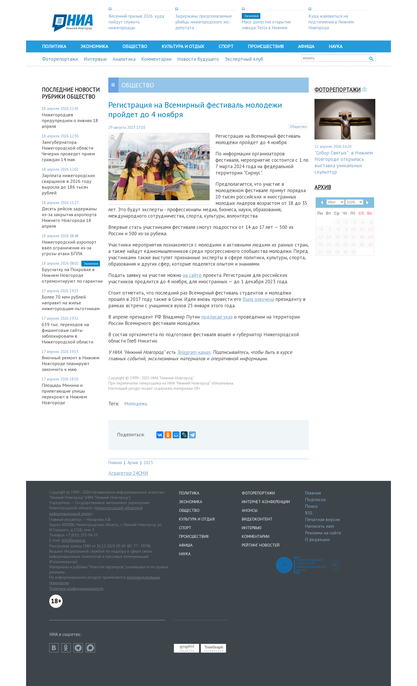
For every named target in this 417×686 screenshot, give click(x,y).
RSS (308, 513)
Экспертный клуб (244, 59)
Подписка (315, 499)
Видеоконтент (257, 519)
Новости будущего (198, 59)
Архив (132, 462)
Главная (115, 462)
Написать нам (319, 526)
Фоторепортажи (60, 59)
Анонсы (249, 510)
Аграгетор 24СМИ (128, 473)
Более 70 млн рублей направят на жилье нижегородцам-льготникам (71, 302)
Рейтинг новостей (260, 545)
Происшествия (266, 46)
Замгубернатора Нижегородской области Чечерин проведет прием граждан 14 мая (68, 150)
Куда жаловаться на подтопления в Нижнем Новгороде (331, 21)
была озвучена (258, 299)
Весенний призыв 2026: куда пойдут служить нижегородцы (136, 21)
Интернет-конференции (266, 501)
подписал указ (217, 317)
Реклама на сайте (323, 533)
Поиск (311, 506)
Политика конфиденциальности (76, 588)
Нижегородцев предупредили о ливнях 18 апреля (70, 120)
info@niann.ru (73, 540)
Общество (134, 46)
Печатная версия (322, 519)
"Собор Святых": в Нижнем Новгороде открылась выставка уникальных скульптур (343, 162)
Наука (335, 46)
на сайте (192, 275)
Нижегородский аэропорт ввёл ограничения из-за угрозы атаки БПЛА (69, 247)
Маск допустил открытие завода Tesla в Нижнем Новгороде (266, 27)
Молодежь (135, 403)
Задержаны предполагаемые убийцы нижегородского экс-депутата (203, 21)
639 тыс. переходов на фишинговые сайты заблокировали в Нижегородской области (67, 333)
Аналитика (124, 59)
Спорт (226, 46)
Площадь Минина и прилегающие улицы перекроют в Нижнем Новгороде (64, 393)
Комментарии (156, 59)
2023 (148, 462)
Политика (54, 46)
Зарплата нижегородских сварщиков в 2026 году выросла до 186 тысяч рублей (68, 184)
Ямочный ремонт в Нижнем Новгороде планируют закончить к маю (70, 363)
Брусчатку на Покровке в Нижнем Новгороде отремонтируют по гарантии (72, 275)
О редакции (317, 539)
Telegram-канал (193, 352)
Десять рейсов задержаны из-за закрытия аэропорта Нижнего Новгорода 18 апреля (69, 217)
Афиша (306, 46)
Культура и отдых (183, 46)
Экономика (94, 46)
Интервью (95, 59)
